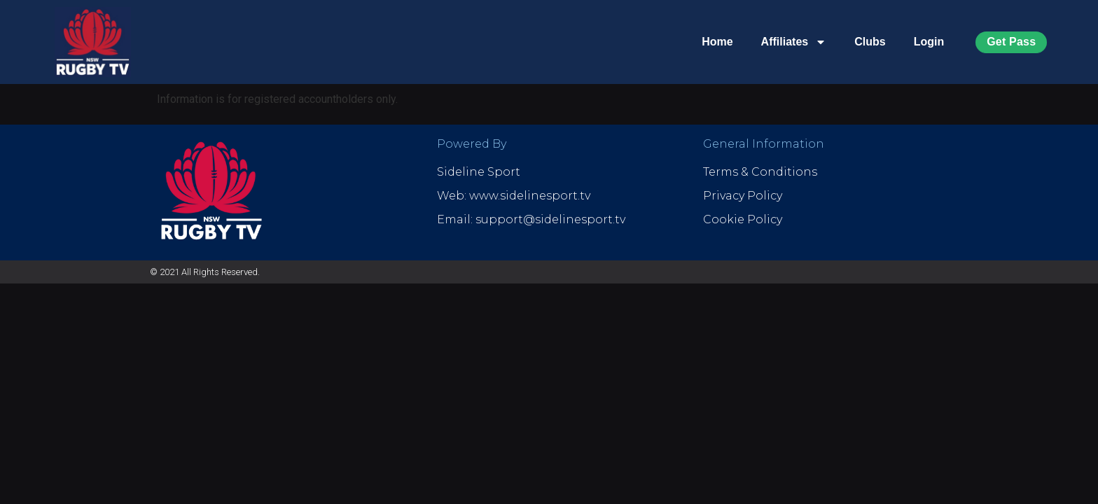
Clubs (869, 42)
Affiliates (794, 42)
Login (929, 42)
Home (717, 42)
